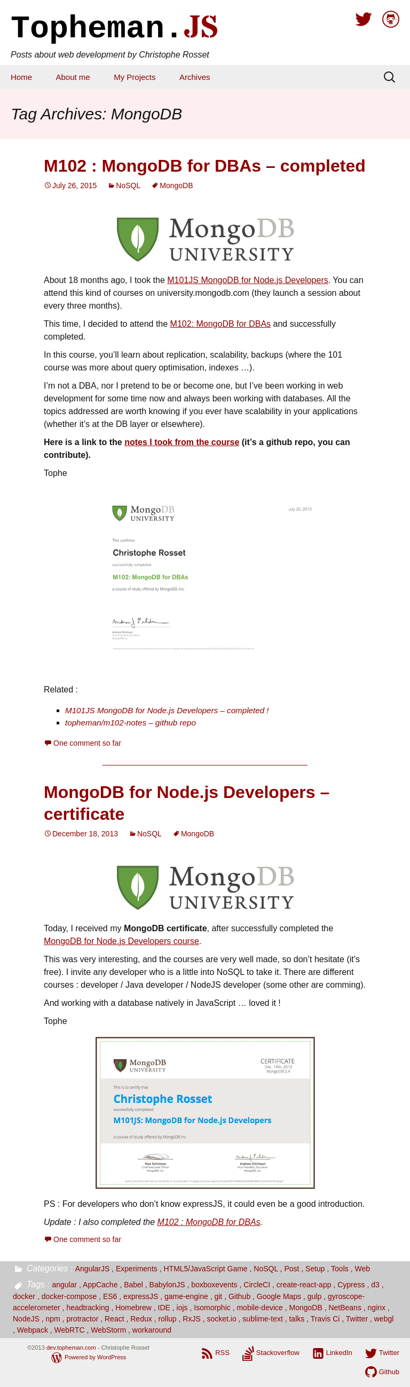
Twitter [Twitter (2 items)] (357, 1319)
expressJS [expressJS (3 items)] (140, 1296)
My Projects (134, 77)
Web (362, 1268)
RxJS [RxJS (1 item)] (191, 1319)
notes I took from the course (181, 442)
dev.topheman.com (71, 1347)
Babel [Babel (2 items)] (133, 1284)
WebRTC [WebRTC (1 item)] (69, 1330)
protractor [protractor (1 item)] (82, 1319)
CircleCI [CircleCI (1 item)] (256, 1284)
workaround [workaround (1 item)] (151, 1330)
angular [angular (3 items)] (64, 1284)
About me (73, 77)
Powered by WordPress (95, 1357)
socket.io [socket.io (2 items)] (221, 1319)
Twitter (389, 1353)
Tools (340, 1268)
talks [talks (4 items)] (296, 1319)
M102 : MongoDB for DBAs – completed (205, 165)
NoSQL (128, 185)
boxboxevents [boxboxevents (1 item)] (214, 1284)
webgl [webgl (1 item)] (384, 1319)
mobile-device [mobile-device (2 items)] (259, 1307)
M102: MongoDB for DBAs (220, 323)
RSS (222, 1353)
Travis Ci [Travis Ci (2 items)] (325, 1319)
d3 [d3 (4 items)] (375, 1284)
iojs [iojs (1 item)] (182, 1307)
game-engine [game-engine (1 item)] (186, 1296)
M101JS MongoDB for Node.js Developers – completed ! (167, 710)
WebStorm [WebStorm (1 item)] (108, 1330)
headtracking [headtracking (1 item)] (87, 1307)
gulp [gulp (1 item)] (314, 1296)
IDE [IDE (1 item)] (164, 1307)
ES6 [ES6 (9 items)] (110, 1296)
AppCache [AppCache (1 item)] (100, 1284)
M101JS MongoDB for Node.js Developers (247, 280)
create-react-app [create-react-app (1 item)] (304, 1284)
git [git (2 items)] (218, 1296)
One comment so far (87, 743)
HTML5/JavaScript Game (205, 1268)
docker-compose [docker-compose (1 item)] (69, 1296)
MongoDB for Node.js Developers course (121, 941)
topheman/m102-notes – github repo (130, 722)
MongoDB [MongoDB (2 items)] (305, 1307)
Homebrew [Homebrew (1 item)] (133, 1307)
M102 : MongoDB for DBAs (209, 1222)
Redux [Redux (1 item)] (141, 1319)
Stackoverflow (277, 1353)
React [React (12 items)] (114, 1319)
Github (389, 1372)
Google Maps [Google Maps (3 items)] (279, 1296)
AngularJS (92, 1268)
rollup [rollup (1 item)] (167, 1319)
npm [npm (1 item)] (52, 1319)
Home (21, 77)
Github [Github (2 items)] (239, 1296)
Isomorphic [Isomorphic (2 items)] (212, 1307)
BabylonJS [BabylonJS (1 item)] (167, 1284)
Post (291, 1268)
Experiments (136, 1268)
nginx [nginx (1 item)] (376, 1307)
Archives (194, 77)
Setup (315, 1268)
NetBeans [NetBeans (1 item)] (344, 1307)
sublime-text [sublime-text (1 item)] (262, 1319)
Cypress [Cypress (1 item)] (351, 1284)
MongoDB (176, 185)
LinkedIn (339, 1353)
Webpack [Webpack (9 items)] (32, 1330)
